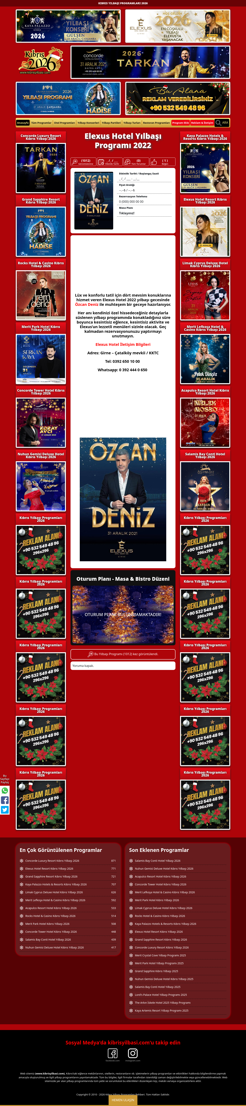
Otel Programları (64, 122)
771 (113, 868)
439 (113, 939)
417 (113, 947)
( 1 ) (165, 161)
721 (113, 876)
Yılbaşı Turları (131, 122)
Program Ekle (180, 122)
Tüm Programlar (41, 122)
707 (113, 884)
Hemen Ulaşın (123, 1100)
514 (113, 916)
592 (113, 900)
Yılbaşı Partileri (111, 122)
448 (113, 931)
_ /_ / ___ (112, 161)
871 (113, 860)
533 (113, 908)
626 (113, 892)
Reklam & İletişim (202, 122)
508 (113, 924)
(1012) (85, 161)
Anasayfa (23, 122)
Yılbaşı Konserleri (88, 122)
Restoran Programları (156, 122)
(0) (138, 161)
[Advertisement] (123, 266)
